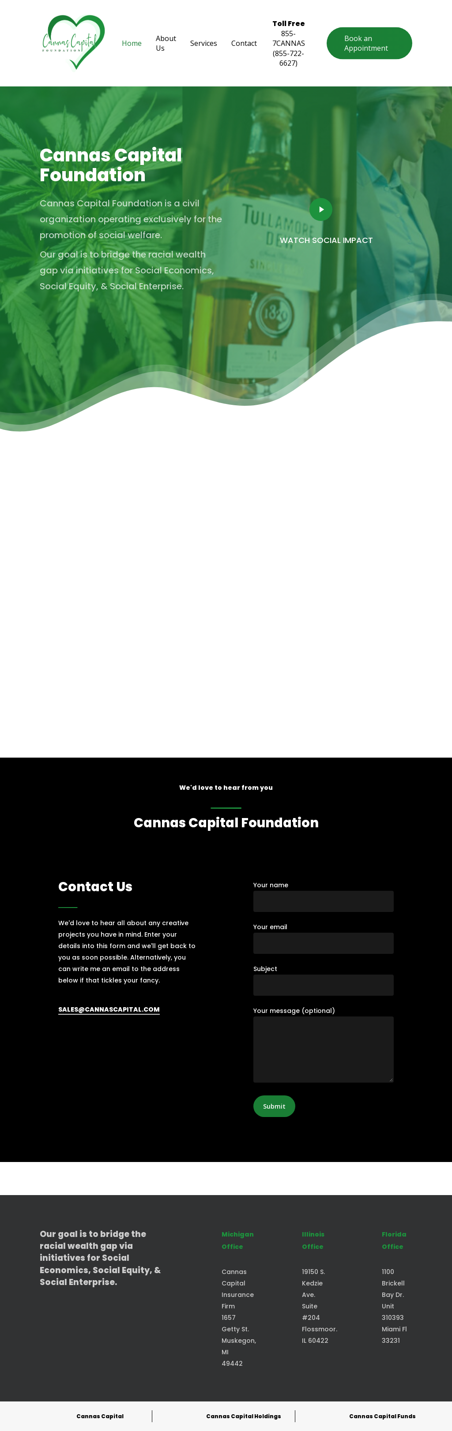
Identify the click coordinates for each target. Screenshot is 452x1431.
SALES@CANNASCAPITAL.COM (109, 1009)
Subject (323, 980)
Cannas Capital (100, 1416)
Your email (323, 938)
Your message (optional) (323, 1046)
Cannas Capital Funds (382, 1416)
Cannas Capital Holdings (243, 1416)
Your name (323, 896)
